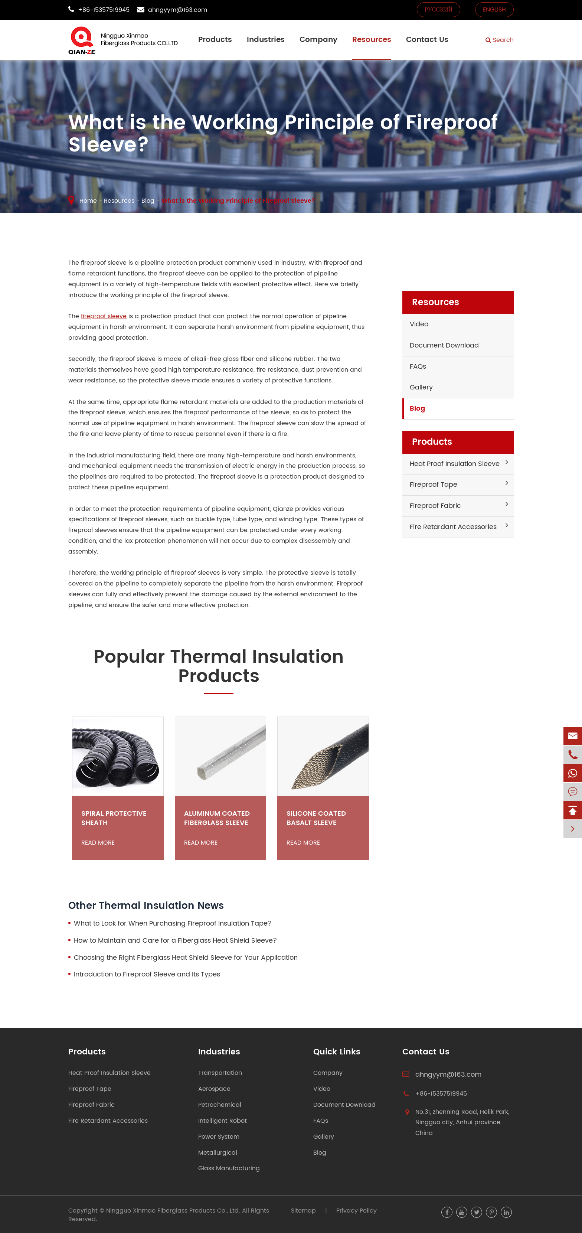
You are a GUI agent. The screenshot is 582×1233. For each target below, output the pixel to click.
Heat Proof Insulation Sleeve (455, 464)
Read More (98, 843)
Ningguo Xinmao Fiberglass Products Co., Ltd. (173, 1211)
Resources (371, 40)
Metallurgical (217, 1153)
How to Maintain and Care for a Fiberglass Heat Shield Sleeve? (175, 941)
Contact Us (427, 40)
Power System (218, 1137)
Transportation (220, 1073)
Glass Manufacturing (229, 1168)
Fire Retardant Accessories (453, 527)
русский (438, 9)
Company (318, 40)
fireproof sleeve (104, 316)
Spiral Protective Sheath (114, 818)
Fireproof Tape (433, 484)
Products (215, 40)
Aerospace (214, 1089)
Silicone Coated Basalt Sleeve (316, 818)
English (494, 9)
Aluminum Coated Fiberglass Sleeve (217, 818)
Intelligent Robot (222, 1121)
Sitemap (303, 1211)
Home (88, 201)
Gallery (421, 387)
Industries (266, 40)
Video (419, 324)
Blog (147, 201)
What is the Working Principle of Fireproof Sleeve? (238, 201)
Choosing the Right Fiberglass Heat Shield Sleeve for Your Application (186, 958)
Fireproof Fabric (435, 505)
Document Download (444, 345)
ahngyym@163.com (177, 10)
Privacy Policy (356, 1211)
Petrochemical (219, 1105)
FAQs (418, 366)
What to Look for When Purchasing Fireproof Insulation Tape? (173, 924)
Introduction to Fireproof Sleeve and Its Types (147, 974)
